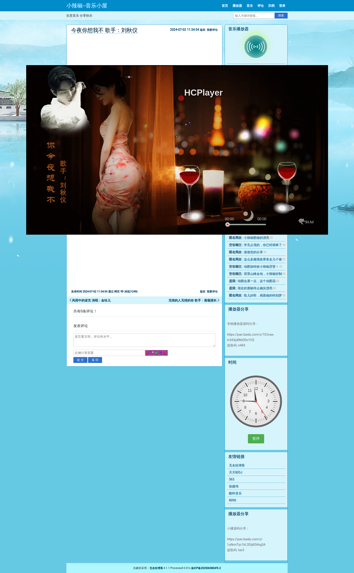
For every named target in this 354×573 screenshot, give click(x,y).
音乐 (250, 5)
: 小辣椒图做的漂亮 (249, 237)
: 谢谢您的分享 (246, 252)
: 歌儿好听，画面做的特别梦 (255, 295)
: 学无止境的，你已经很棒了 (255, 245)
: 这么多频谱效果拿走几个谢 (255, 259)
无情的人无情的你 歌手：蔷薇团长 (192, 300)
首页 (225, 5)
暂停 (256, 438)
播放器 (237, 5)
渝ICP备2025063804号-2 (206, 568)
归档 (271, 5)
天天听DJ (235, 472)
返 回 (95, 360)
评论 (260, 5)
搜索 (281, 15)
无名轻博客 (237, 465)
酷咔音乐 (235, 493)
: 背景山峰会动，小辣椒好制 (255, 273)
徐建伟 (233, 486)
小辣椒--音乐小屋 (86, 5)
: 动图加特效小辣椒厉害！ (254, 266)
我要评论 (212, 29)
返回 (202, 29)
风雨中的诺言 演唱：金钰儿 (91, 300)
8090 (232, 500)
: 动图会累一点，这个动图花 (252, 281)
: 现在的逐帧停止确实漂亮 (250, 288)
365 (231, 479)
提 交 (80, 360)
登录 (282, 5)
